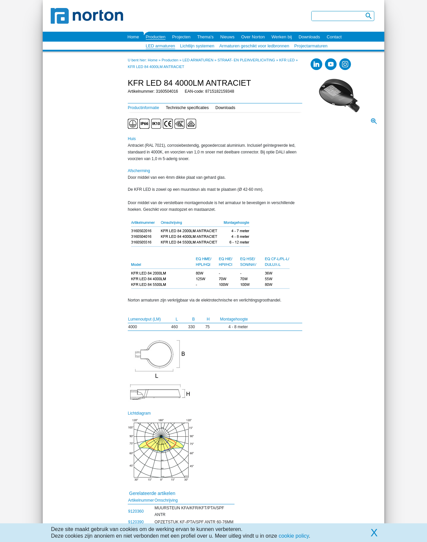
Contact (334, 36)
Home (133, 36)
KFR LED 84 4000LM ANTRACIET (156, 67)
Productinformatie (143, 107)
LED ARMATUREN (198, 60)
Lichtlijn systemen (197, 45)
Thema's (205, 36)
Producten (155, 36)
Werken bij (282, 36)
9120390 (136, 522)
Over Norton (253, 36)
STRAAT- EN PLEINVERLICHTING (246, 60)
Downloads (309, 36)
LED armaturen (160, 45)
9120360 (136, 511)
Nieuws (227, 36)
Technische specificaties (187, 107)
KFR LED (287, 60)
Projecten (181, 36)
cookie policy (294, 536)
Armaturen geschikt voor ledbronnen (254, 45)
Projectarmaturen (311, 45)
